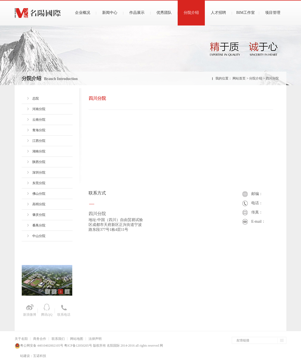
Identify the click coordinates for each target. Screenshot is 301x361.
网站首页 (239, 78)
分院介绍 (256, 78)
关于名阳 (21, 339)
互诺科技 (39, 356)
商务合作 (39, 339)
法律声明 (95, 339)
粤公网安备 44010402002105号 (41, 345)
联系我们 (58, 339)
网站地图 (76, 339)
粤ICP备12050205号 (77, 345)
